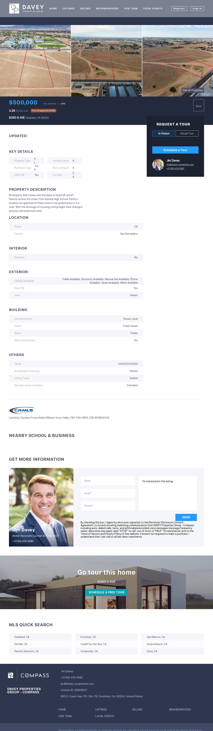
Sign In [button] (197, 8)
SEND (186, 517)
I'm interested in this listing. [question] (168, 493)
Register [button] (179, 8)
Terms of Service (90, 533)
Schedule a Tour (175, 150)
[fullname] (108, 480)
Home (53, 8)
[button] (63, 710)
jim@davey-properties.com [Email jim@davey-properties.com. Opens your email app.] (180, 164)
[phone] (108, 505)
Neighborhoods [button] (107, 8)
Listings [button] (68, 8)
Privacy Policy (113, 533)
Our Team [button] (131, 8)
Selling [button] (85, 8)
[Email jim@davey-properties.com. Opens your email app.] (90, 684)
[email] (108, 493)
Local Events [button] (152, 8)
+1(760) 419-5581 (175, 168)
